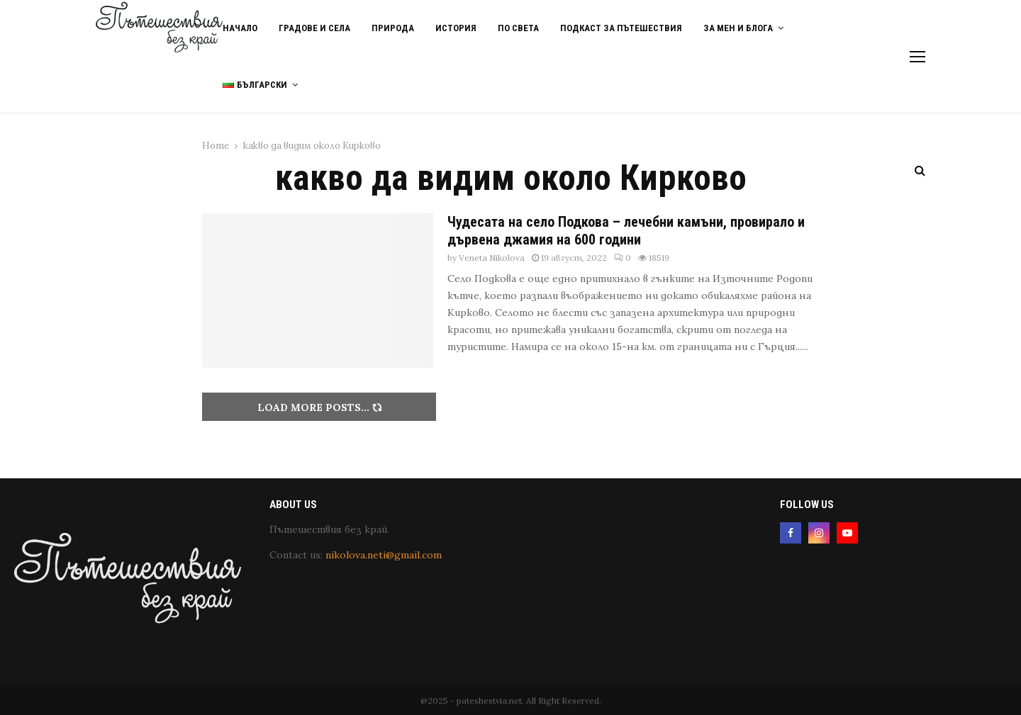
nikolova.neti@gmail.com (383, 554)
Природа (393, 28)
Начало (240, 28)
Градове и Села (314, 28)
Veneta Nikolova (492, 257)
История (455, 28)
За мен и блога (738, 28)
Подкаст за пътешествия (621, 28)
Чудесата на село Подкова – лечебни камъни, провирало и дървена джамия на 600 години (626, 230)
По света (518, 28)
